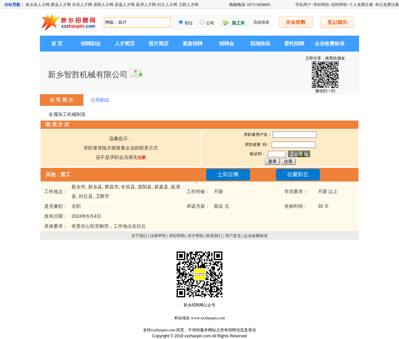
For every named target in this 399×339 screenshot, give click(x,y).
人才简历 (125, 43)
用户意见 (233, 235)
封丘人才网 (167, 4)
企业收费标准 (329, 43)
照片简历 (159, 43)
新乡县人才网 (38, 4)
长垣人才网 (82, 4)
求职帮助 (321, 4)
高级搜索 (261, 22)
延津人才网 (146, 4)
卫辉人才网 (189, 4)
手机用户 (303, 4)
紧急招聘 (192, 43)
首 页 (57, 43)
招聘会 (226, 43)
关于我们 (139, 235)
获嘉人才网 (125, 4)
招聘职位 (91, 43)
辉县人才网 (61, 4)
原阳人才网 (103, 4)
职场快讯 (260, 43)
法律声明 (158, 235)
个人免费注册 (361, 4)
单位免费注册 (387, 4)
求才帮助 (195, 235)
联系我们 (214, 235)
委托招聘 (294, 43)
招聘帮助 (339, 4)
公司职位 (100, 100)
